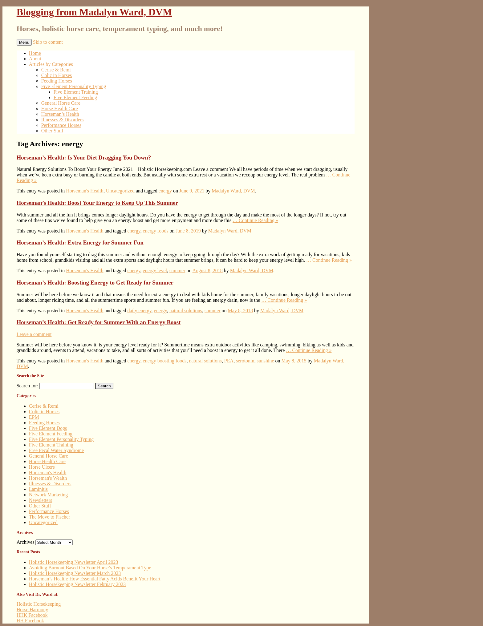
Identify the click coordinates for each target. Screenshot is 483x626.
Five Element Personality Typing (73, 86)
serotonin (245, 360)
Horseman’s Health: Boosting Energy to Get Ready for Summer (95, 282)
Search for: (28, 385)
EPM (34, 417)
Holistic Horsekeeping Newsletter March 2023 (75, 573)
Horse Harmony (32, 609)
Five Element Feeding (75, 97)
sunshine (265, 360)
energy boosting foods (165, 360)
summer (177, 270)
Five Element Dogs (48, 428)
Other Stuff (52, 130)
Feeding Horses (56, 80)
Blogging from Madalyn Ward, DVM (94, 12)
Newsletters (40, 500)
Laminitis (38, 489)
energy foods (155, 230)
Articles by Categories (51, 64)
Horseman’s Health (60, 114)
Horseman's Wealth (48, 478)
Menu (24, 42)
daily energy (139, 310)
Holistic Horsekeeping (39, 604)
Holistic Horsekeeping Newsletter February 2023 (77, 584)
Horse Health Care (59, 108)
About (35, 58)
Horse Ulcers (42, 467)
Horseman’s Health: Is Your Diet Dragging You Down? (84, 157)
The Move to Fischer (49, 516)
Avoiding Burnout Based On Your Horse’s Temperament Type (90, 567)
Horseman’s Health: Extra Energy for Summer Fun (80, 242)
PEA (228, 360)
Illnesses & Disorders (62, 119)
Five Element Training (76, 92)
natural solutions (185, 310)
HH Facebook (30, 620)
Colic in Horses (56, 75)
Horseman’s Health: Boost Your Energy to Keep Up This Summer (97, 203)
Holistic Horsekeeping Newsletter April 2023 (73, 562)
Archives (25, 542)
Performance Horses (61, 125)
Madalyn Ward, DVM (233, 190)
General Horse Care (60, 103)
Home (35, 53)
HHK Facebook (32, 615)
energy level (155, 270)
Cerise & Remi (56, 69)
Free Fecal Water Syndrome (56, 450)
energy (165, 190)
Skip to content (48, 42)
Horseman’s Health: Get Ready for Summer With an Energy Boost (99, 322)
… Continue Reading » (255, 220)
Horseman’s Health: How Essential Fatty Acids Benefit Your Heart (94, 578)
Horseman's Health (85, 190)
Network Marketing (48, 494)
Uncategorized (120, 190)
